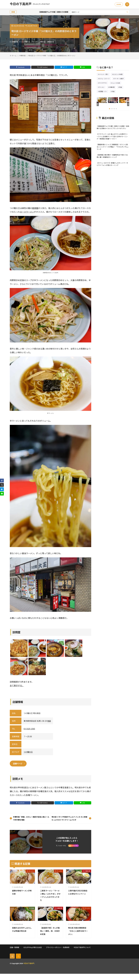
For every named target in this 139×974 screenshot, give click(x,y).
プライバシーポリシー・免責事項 (57, 947)
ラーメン (35, 42)
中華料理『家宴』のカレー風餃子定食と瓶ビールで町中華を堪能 (31, 818)
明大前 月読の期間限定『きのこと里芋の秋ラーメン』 (78, 931)
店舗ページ (18, 763)
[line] (2, 493)
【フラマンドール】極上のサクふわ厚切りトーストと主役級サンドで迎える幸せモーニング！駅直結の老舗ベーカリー (112, 136)
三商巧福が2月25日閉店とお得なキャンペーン (78, 894)
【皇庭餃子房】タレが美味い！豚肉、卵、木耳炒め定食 (49, 931)
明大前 (43, 42)
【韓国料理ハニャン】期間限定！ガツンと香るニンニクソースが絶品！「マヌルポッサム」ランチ (113, 146)
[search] (127, 12)
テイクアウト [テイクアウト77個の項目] (103, 83)
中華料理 (15, 42)
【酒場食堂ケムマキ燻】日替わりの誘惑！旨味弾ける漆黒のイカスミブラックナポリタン (113, 127)
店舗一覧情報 (14, 947)
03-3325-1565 (29, 728)
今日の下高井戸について (82, 947)
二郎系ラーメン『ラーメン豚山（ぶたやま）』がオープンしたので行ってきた (50, 895)
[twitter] (2, 485)
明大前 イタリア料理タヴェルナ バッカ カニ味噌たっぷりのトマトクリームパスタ (69, 818)
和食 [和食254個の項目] (121, 87)
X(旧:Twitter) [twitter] (43, 67)
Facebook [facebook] (21, 67)
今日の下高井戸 (30, 4)
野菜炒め (51, 42)
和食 (32, 908)
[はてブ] (2, 489)
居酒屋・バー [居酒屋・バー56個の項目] (103, 91)
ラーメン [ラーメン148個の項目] (102, 87)
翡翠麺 (35, 208)
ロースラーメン (27, 211)
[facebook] (2, 480)
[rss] (18, 956)
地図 (49, 720)
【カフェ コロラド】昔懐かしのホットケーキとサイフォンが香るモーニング (112, 164)
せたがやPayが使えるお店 (32, 947)
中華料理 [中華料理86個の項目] (112, 87)
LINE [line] (83, 67)
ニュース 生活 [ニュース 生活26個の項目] (116, 83)
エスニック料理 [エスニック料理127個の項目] (118, 74)
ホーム (14, 55)
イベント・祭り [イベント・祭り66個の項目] (104, 74)
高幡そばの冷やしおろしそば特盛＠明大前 (21, 931)
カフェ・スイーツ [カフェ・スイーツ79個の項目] (105, 79)
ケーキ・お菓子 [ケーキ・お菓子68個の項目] (119, 79)
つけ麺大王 (26, 42)
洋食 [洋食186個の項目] (114, 91)
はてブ (65, 67)
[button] (98, 104)
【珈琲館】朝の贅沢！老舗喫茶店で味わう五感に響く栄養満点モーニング (112, 156)
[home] (12, 956)
